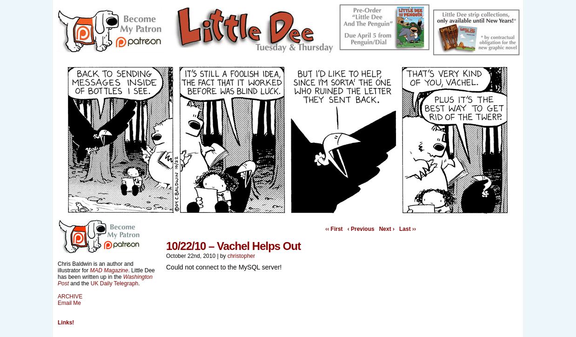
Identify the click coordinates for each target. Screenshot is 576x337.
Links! (66, 322)
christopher (241, 256)
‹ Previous (361, 229)
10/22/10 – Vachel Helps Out (233, 246)
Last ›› (407, 229)
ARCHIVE (70, 296)
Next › (387, 229)
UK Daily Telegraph (115, 283)
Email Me (69, 303)
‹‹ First (333, 229)
